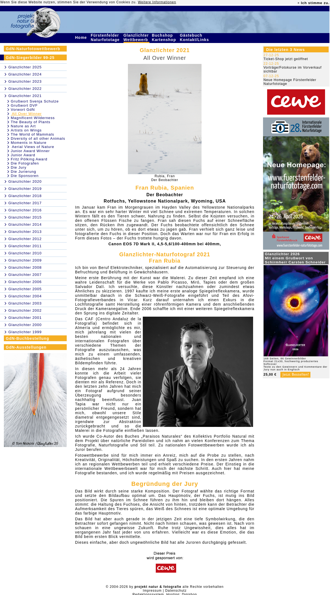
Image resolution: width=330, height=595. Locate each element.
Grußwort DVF (24, 105)
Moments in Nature (29, 143)
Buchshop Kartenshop (165, 37)
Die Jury (18, 167)
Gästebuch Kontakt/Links (195, 37)
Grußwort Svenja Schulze (35, 101)
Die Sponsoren (25, 176)
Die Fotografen (25, 163)
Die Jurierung (23, 171)
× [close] (298, 3)
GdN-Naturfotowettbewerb (33, 49)
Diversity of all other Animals (38, 138)
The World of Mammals (32, 134)
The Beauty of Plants (30, 122)
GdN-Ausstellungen (26, 347)
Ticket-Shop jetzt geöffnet (286, 59)
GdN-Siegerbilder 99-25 (30, 57)
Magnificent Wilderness (33, 118)
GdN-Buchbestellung (27, 338)
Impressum (152, 591)
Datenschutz (176, 591)
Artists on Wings (26, 130)
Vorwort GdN (23, 109)
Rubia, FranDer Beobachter (164, 178)
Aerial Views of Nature (32, 147)
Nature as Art (23, 126)
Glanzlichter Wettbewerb (136, 37)
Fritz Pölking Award (29, 159)
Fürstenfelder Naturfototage (106, 37)
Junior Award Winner (30, 151)
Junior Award (23, 155)
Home (81, 37)
